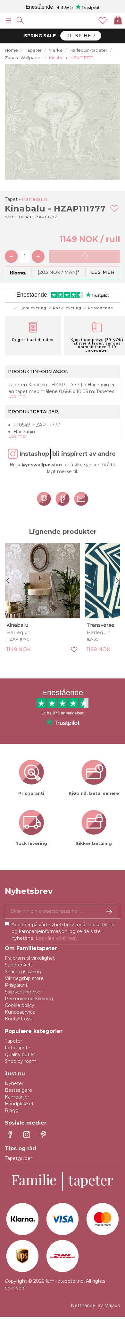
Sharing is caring (23, 971)
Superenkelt (18, 965)
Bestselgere (18, 1090)
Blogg (12, 1110)
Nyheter (14, 1083)
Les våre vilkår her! (56, 938)
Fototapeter (18, 1048)
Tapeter (13, 1041)
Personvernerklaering (29, 998)
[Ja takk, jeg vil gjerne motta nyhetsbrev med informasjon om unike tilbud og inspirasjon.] (62, 912)
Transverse (100, 625)
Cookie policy (19, 1005)
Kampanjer (17, 1097)
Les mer (103, 272)
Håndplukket (19, 1104)
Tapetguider (18, 1158)
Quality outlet (20, 1054)
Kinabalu (17, 625)
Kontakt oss (18, 1019)
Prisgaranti (17, 985)
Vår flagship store (24, 978)
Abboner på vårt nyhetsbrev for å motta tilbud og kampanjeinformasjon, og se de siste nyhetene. (63, 931)
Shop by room (21, 1061)
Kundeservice (20, 1012)
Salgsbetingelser (23, 992)
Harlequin (34, 199)
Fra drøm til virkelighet (30, 958)
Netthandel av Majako (95, 1305)
